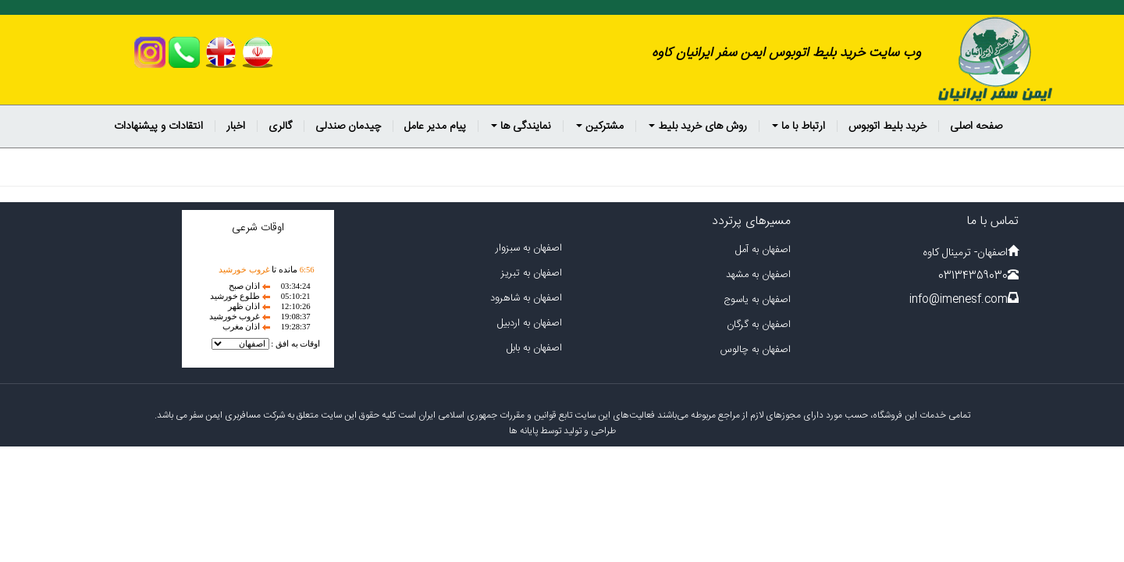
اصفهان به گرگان (759, 324)
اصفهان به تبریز (531, 273)
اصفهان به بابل (534, 348)
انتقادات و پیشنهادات (158, 126)
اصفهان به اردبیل (529, 323)
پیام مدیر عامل (435, 126)
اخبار (235, 126)
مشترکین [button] (600, 126)
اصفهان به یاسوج (757, 299)
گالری (280, 126)
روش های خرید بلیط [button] (698, 126)
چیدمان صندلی (348, 126)
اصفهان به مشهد (758, 274)
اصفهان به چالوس (755, 349)
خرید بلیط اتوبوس (887, 126)
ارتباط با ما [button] (798, 126)
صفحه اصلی (976, 126)
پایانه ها (523, 431)
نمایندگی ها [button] (521, 126)
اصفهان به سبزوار (529, 248)
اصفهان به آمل (763, 249)
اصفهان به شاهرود (526, 298)
